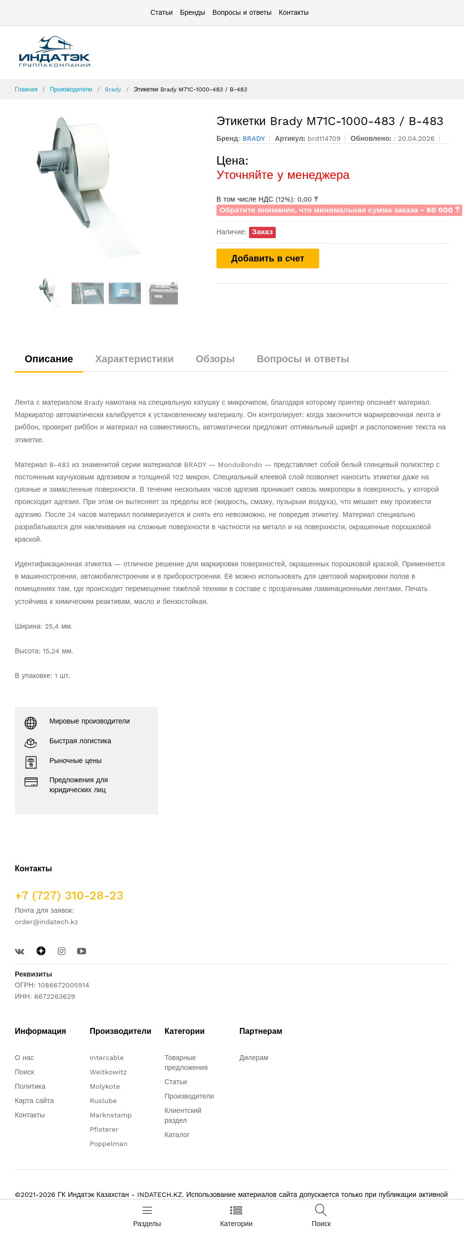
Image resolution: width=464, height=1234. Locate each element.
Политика (30, 1086)
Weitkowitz (108, 1072)
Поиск (24, 1072)
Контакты (293, 12)
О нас (24, 1058)
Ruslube (103, 1101)
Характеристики (134, 359)
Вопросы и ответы (242, 12)
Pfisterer (103, 1129)
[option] (108, 188)
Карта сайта (34, 1101)
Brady (113, 89)
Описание (49, 359)
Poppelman (108, 1144)
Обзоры (215, 359)
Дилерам (254, 1058)
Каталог (177, 1135)
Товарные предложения (186, 1062)
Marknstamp (110, 1115)
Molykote (104, 1086)
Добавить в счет (267, 258)
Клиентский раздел (183, 1115)
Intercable (106, 1058)
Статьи (161, 12)
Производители (71, 89)
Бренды (192, 12)
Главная (26, 89)
